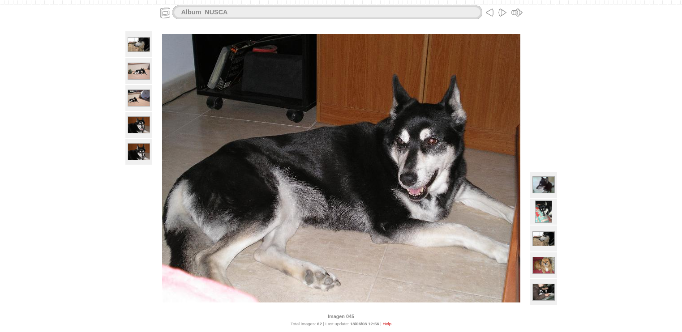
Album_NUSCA (204, 12)
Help (386, 323)
